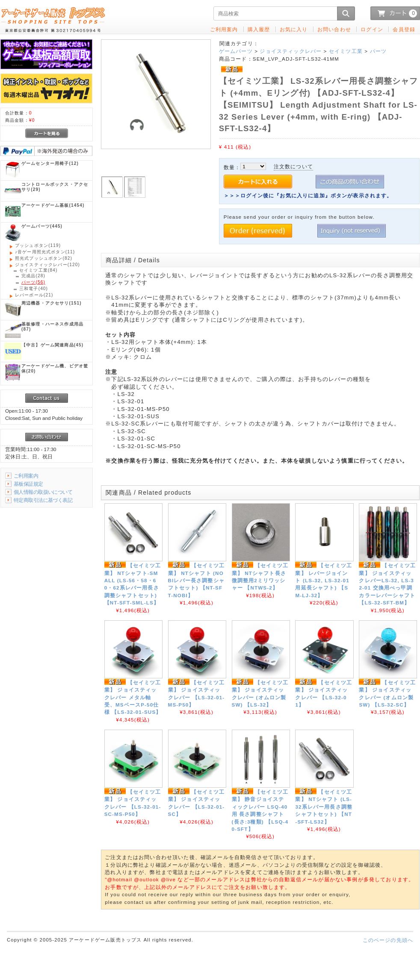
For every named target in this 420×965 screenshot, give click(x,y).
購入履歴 (259, 29)
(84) (38, 270)
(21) (34, 295)
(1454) (52, 205)
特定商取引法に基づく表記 (43, 500)
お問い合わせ (334, 29)
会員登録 (404, 29)
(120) (47, 264)
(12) (50, 163)
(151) (51, 303)
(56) (33, 282)
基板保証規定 (28, 484)
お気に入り (294, 29)
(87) (52, 326)
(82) (43, 258)
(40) (33, 288)
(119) (38, 245)
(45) (52, 345)
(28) (33, 275)
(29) (54, 187)
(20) (54, 368)
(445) (41, 226)
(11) (45, 251)
